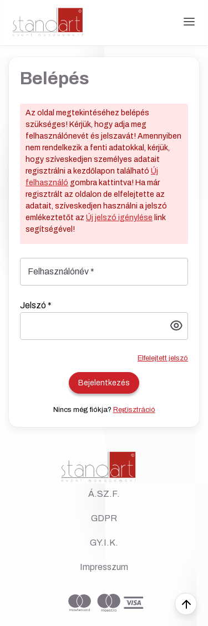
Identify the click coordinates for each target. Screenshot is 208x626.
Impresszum (104, 567)
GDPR (104, 518)
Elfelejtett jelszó (163, 358)
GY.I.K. (104, 542)
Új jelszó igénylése (119, 217)
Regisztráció (134, 410)
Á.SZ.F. (104, 493)
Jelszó (36, 305)
